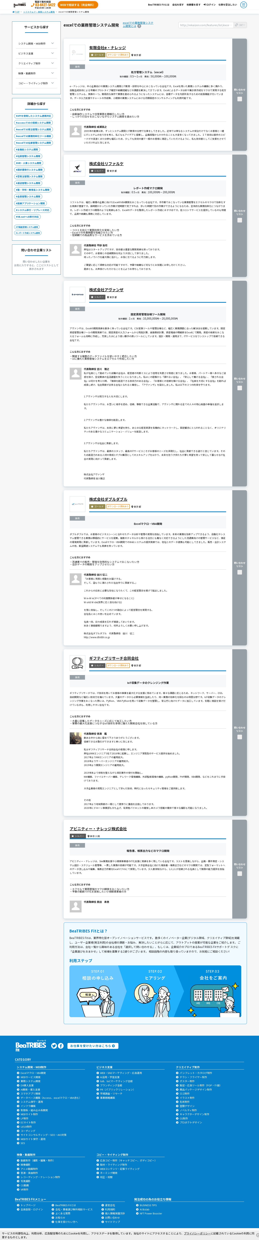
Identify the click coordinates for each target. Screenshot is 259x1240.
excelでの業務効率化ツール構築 (34, 136)
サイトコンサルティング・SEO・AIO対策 (43, 1135)
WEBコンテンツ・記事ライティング (120, 1169)
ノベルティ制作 (188, 1110)
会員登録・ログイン (32, 1209)
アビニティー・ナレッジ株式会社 (98, 828)
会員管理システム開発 (28, 196)
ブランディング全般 (111, 1085)
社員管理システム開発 (28, 156)
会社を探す (178, 4)
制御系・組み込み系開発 (34, 1110)
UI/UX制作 (26, 1126)
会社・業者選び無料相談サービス (74, 1209)
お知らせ (60, 1217)
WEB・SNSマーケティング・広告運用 (121, 1073)
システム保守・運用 (32, 1102)
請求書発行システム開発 (30, 169)
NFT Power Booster (151, 1213)
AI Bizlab (144, 1209)
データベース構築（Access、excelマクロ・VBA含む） (51, 1098)
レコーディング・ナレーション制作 (40, 1177)
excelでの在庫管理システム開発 (34, 142)
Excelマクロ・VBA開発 (33, 1073)
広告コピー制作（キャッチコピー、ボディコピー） (128, 1160)
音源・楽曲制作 (29, 1173)
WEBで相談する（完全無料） (78, 5)
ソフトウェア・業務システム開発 (39, 11)
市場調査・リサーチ (111, 1093)
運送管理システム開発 (28, 183)
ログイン (210, 4)
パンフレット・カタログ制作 (196, 1073)
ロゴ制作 (185, 1093)
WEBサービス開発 (30, 1077)
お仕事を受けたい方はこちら (92, 1046)
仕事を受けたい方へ (66, 1222)
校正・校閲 (106, 1177)
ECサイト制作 (28, 1122)
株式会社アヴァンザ (106, 289)
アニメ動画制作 (29, 1169)
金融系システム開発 (27, 149)
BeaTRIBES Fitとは (159, 4)
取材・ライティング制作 (113, 1164)
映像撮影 (26, 1164)
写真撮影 (26, 1181)
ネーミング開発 (108, 1173)
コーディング (28, 1131)
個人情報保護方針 (115, 1213)
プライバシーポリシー (197, 1233)
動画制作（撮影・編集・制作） (38, 1160)
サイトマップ (112, 1222)
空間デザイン (187, 1106)
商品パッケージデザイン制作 (196, 1089)
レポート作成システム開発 (28, 232)
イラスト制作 (187, 1098)
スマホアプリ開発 (30, 1093)
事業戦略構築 (107, 1098)
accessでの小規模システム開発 (34, 122)
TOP (15, 11)
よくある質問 (62, 1213)
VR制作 (24, 1189)
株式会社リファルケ (106, 163)
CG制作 (184, 1118)
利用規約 (110, 1209)
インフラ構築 (28, 1106)
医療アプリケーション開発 (31, 203)
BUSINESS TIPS (148, 1205)
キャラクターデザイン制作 (194, 1114)
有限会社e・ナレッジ (107, 47)
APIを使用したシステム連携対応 (34, 115)
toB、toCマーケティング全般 (116, 1081)
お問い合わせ (112, 1217)
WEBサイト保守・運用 (33, 1139)
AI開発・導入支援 (30, 1089)
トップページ (28, 1205)
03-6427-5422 (45, 4)
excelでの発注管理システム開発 (34, 129)
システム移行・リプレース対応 (33, 210)
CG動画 (25, 1185)
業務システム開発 (30, 1081)
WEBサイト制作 (29, 1114)
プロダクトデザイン (191, 1122)
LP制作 (24, 1118)
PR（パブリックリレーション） (117, 1089)
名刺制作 (185, 1102)
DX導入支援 (27, 1085)
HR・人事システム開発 (29, 163)
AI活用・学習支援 (110, 1077)
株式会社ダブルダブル (108, 499)
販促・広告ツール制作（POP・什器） (201, 1085)
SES (23, 1143)
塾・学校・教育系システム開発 (33, 189)
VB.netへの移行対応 (28, 216)
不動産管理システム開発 (27, 227)
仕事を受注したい (228, 4)
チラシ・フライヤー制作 (193, 1077)
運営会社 (110, 1205)
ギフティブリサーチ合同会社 (114, 658)
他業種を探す (194, 4)
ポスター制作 (187, 1081)
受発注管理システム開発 (30, 176)
